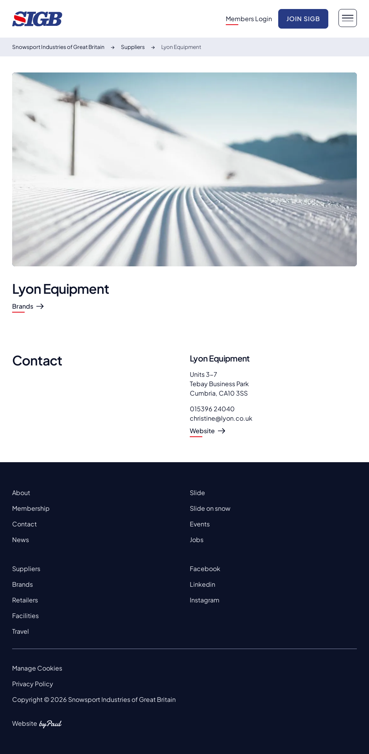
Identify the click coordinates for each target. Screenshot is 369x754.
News (20, 539)
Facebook (205, 568)
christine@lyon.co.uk (221, 418)
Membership (31, 508)
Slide (197, 492)
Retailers (25, 600)
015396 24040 (212, 409)
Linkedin (202, 584)
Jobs (196, 539)
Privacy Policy (32, 684)
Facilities (25, 615)
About (21, 492)
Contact (24, 524)
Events (200, 524)
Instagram (205, 600)
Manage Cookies (37, 668)
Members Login (249, 18)
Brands (22, 584)
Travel (20, 631)
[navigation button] (347, 18)
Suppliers (26, 568)
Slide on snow (210, 508)
